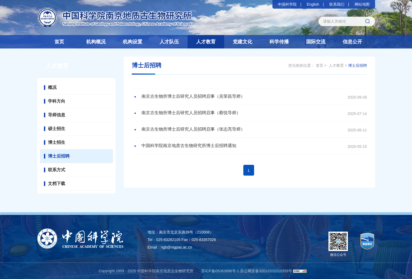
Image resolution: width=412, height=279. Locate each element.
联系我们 (336, 4)
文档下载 (56, 183)
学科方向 (56, 101)
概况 (52, 87)
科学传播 (279, 41)
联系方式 (56, 170)
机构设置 (132, 41)
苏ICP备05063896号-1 (220, 271)
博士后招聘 (59, 156)
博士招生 (56, 142)
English (313, 4)
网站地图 (362, 4)
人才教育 (206, 41)
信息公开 (352, 41)
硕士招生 (56, 128)
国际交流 (316, 41)
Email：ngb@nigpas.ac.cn (170, 247)
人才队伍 (169, 41)
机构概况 (96, 41)
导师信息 (56, 115)
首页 (59, 41)
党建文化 (242, 41)
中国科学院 (287, 4)
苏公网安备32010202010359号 (266, 271)
